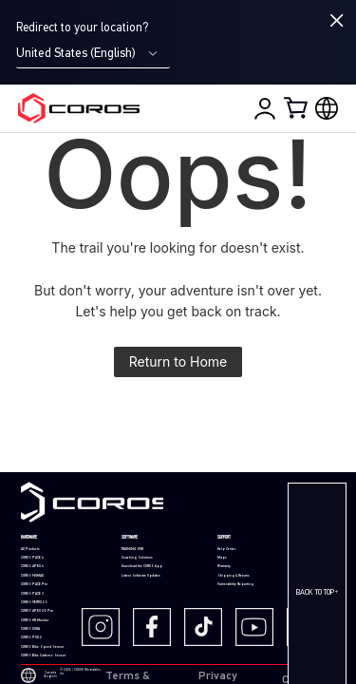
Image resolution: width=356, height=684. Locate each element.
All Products (30, 549)
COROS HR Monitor (34, 620)
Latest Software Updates (141, 576)
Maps (222, 558)
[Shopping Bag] (297, 107)
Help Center (226, 549)
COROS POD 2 (31, 637)
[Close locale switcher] (337, 20)
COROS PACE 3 (32, 594)
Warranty (224, 566)
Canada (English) (38, 675)
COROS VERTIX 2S (34, 602)
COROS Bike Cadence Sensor (43, 655)
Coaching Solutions (137, 558)
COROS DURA (30, 629)
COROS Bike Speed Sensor (42, 647)
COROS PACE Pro (34, 584)
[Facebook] (156, 627)
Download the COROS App (142, 566)
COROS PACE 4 (32, 558)
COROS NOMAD (32, 576)
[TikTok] (208, 627)
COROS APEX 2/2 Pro (37, 611)
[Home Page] (79, 108)
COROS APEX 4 (32, 566)
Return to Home (178, 361)
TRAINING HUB (132, 549)
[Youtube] (259, 627)
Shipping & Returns (233, 576)
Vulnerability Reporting (235, 584)
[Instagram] (105, 627)
